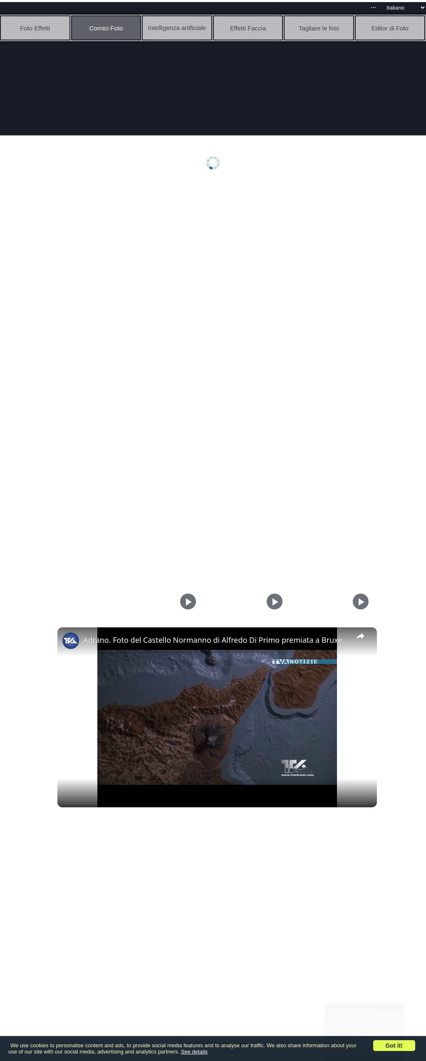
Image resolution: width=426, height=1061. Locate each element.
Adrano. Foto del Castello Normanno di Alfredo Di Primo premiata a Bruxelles (216, 640)
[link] (70, 640)
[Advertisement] (215, 248)
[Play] (272, 601)
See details (194, 1052)
